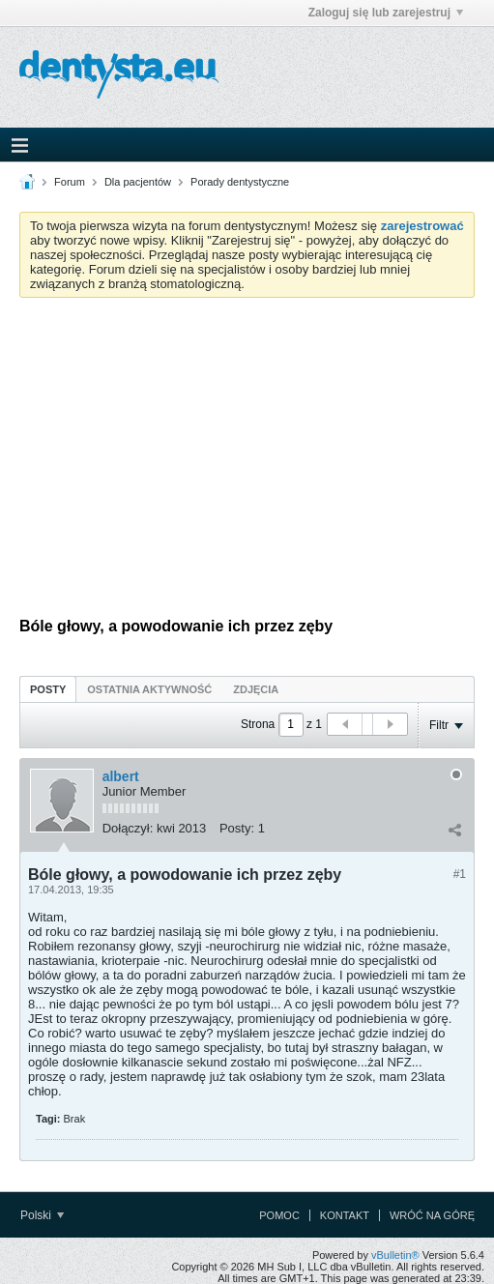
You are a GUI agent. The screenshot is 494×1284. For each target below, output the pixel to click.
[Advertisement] (247, 457)
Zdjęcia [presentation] (255, 689)
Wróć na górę (432, 1215)
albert (120, 776)
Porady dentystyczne (239, 182)
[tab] (47, 689)
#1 (459, 874)
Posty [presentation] (48, 689)
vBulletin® (395, 1255)
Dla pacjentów (137, 182)
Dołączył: (128, 828)
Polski (42, 1215)
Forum (69, 182)
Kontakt (344, 1215)
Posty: (236, 828)
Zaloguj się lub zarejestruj (385, 12)
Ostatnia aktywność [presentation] (149, 689)
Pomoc (279, 1215)
